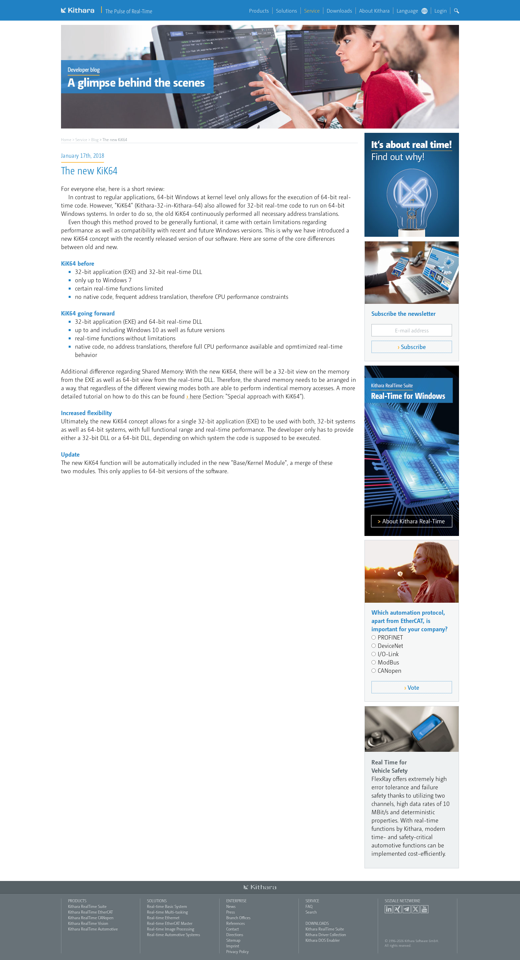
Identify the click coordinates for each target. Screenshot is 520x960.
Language (412, 10)
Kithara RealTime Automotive (93, 928)
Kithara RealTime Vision (88, 923)
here (195, 396)
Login (440, 10)
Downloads (339, 10)
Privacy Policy (237, 951)
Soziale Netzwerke (402, 900)
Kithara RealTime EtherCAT (90, 912)
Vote (413, 687)
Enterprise (236, 900)
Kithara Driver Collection (325, 934)
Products (259, 10)
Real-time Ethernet (163, 917)
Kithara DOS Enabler (322, 940)
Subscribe (413, 346)
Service (312, 10)
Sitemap (233, 940)
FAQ (308, 906)
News (230, 906)
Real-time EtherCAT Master (169, 923)
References (235, 923)
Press (230, 912)
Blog (94, 139)
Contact (232, 928)
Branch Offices (238, 917)
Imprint (232, 945)
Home (66, 139)
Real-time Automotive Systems (173, 934)
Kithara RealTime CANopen (90, 917)
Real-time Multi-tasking (167, 912)
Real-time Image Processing (170, 928)
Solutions (286, 10)
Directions (234, 934)
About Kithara (374, 10)
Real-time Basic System (167, 906)
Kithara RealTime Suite (87, 906)
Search (311, 912)
